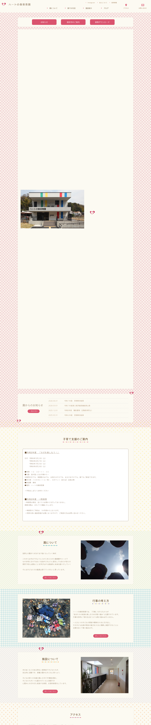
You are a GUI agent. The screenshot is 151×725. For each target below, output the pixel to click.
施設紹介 (89, 8)
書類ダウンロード (102, 22)
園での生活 (72, 8)
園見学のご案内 (73, 22)
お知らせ (44, 22)
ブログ (106, 8)
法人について (103, 2)
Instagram (91, 2)
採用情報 (114, 2)
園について (53, 8)
